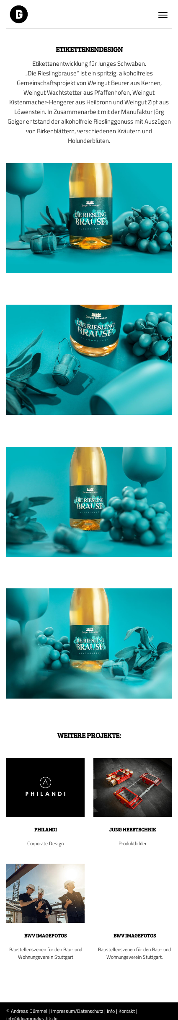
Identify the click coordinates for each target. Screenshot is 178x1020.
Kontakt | (128, 1011)
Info (111, 1011)
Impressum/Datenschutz (77, 1011)
